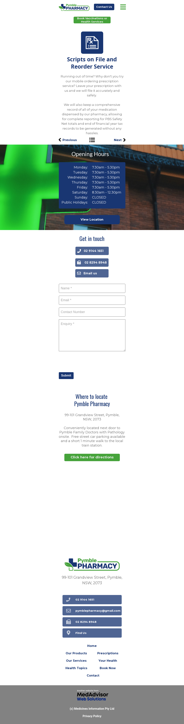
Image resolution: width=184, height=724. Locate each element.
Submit (66, 375)
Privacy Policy (92, 716)
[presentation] (87, 361)
